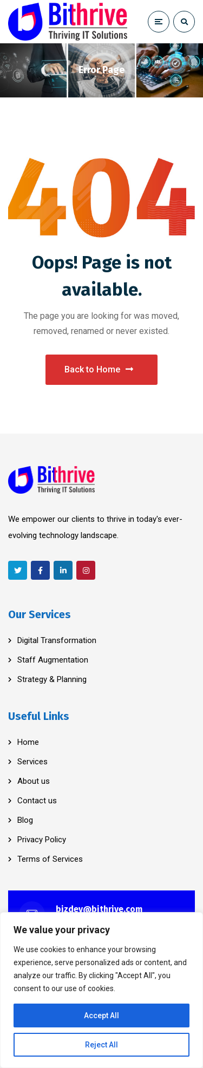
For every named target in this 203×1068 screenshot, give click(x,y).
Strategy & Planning (52, 679)
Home (28, 742)
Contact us (37, 800)
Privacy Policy (41, 839)
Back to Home (98, 369)
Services (32, 761)
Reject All (101, 1044)
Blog (25, 820)
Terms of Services (50, 859)
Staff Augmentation (52, 660)
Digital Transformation (56, 640)
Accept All (101, 1015)
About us (33, 781)
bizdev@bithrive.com (99, 909)
